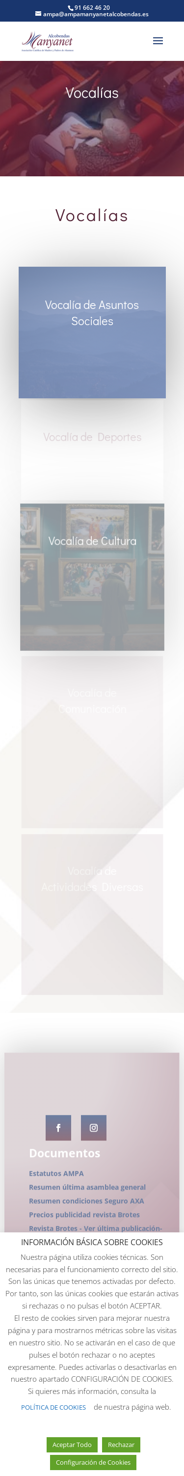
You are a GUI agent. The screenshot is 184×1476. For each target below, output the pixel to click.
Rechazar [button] (121, 1444)
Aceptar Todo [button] (72, 1444)
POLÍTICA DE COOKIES (53, 1407)
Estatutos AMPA (56, 1230)
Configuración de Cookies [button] (93, 1462)
